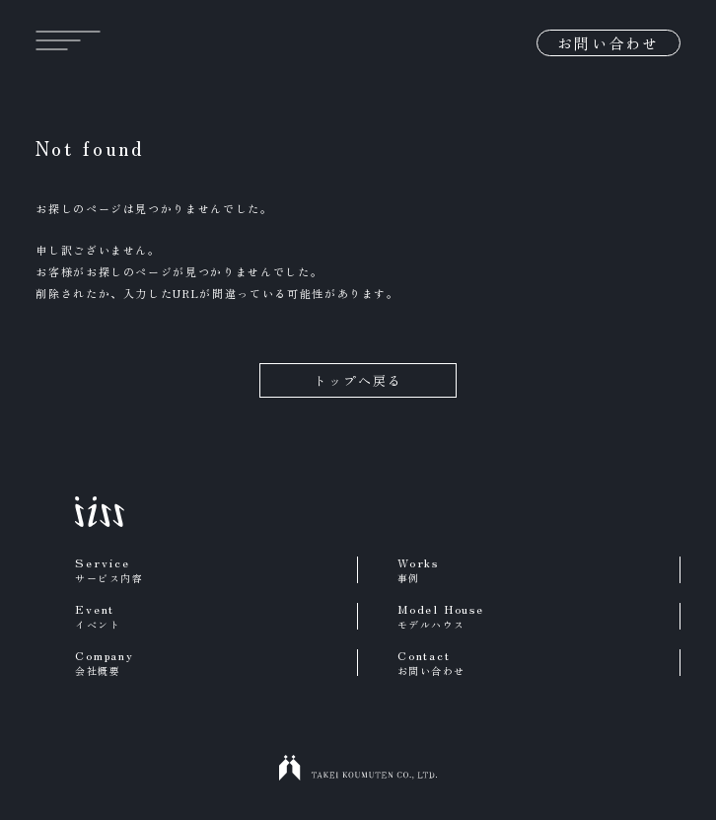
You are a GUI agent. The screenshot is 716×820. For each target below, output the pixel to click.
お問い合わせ (608, 43)
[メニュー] (68, 40)
